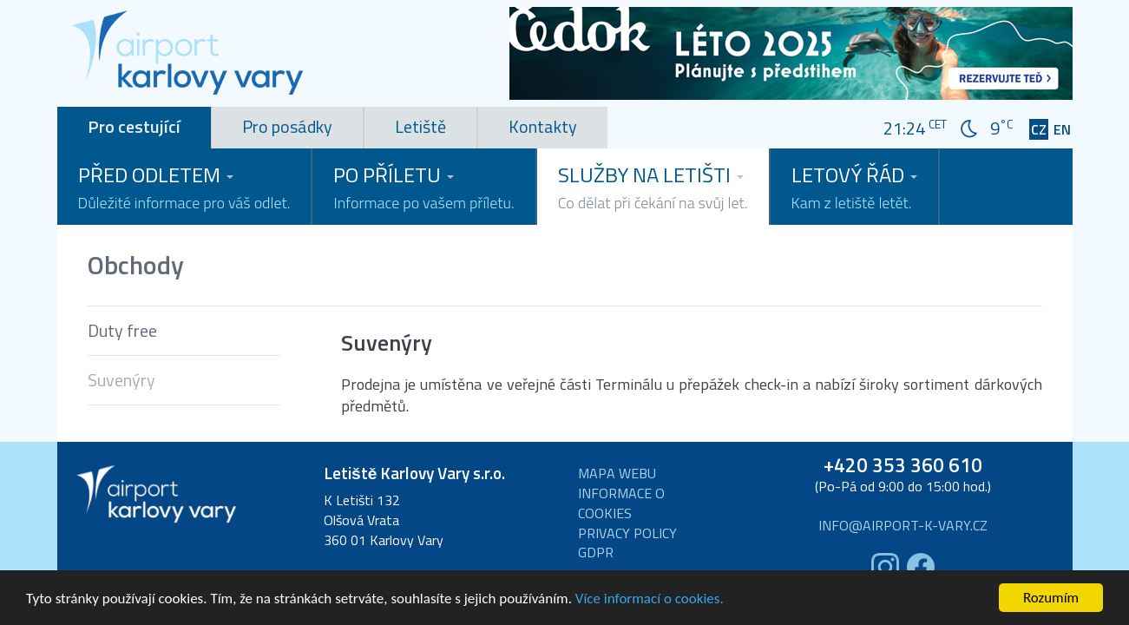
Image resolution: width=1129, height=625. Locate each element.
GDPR (596, 552)
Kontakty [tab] (543, 126)
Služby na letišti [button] (653, 186)
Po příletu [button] (423, 186)
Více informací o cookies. (649, 601)
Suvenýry (121, 379)
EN (1062, 130)
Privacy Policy (627, 533)
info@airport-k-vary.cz (903, 526)
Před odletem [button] (184, 186)
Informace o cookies (621, 503)
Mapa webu (617, 474)
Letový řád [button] (854, 186)
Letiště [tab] (420, 126)
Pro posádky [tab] (287, 126)
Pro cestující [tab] (134, 126)
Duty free (122, 330)
